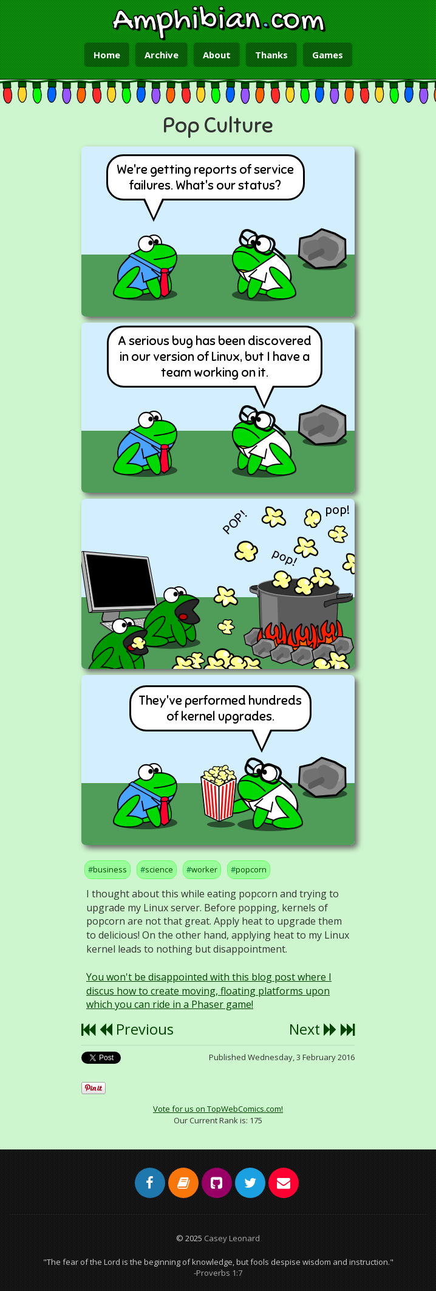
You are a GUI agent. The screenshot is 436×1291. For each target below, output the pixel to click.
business (110, 869)
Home (107, 55)
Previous (136, 1029)
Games (327, 55)
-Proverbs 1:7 (218, 1272)
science (159, 869)
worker (204, 869)
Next (313, 1029)
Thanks (271, 55)
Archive (162, 55)
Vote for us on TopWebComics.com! (218, 1108)
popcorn (251, 869)
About (217, 55)
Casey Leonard (232, 1238)
